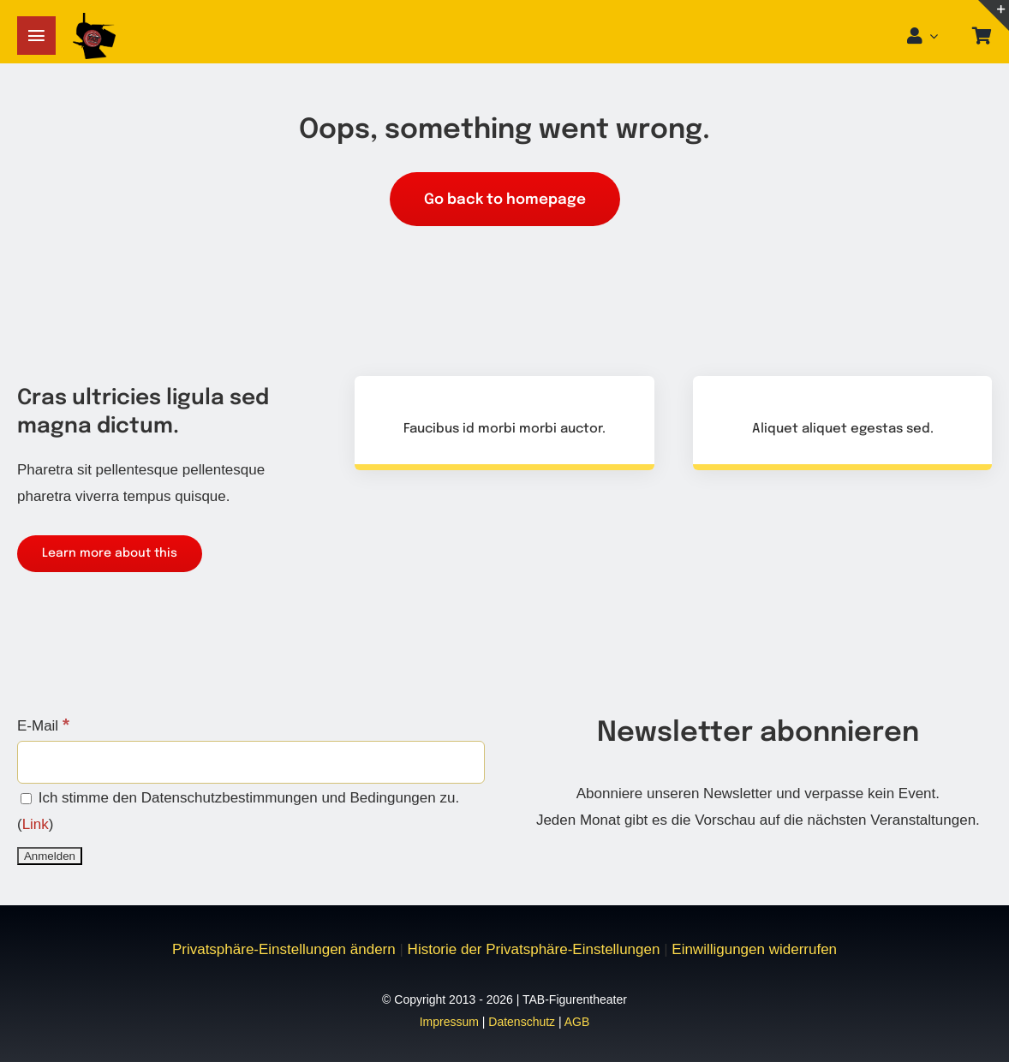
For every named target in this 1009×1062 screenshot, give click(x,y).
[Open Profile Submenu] (938, 36)
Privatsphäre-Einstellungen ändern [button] (284, 949)
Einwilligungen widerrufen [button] (754, 949)
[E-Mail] (251, 762)
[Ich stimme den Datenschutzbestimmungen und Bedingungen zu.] (26, 798)
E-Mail (43, 726)
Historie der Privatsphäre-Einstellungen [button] (534, 949)
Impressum (449, 1022)
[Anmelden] (49, 856)
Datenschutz (521, 1022)
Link (35, 824)
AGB (577, 1022)
